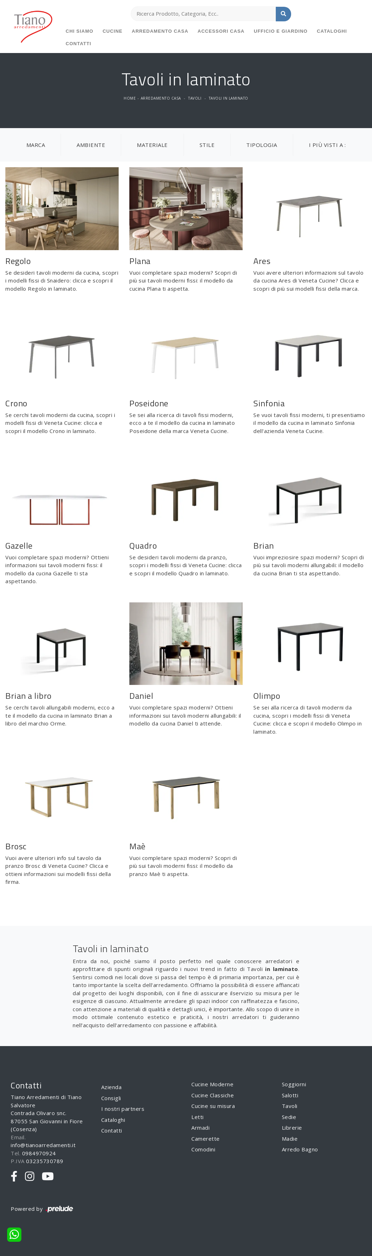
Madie (290, 1138)
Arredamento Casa (160, 31)
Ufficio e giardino (281, 31)
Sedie (289, 1116)
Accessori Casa (221, 31)
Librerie (292, 1127)
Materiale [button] (152, 144)
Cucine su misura (213, 1105)
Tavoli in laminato (228, 98)
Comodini (203, 1149)
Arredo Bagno (300, 1149)
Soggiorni (294, 1084)
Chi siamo (79, 31)
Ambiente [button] (91, 144)
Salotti (290, 1095)
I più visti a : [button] (327, 144)
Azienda (111, 1087)
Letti (197, 1116)
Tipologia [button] (261, 144)
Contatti (78, 43)
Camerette (205, 1138)
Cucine (113, 31)
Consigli (111, 1098)
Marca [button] (35, 144)
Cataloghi (332, 31)
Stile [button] (207, 144)
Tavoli (194, 98)
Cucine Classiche (212, 1095)
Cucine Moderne (212, 1084)
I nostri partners (123, 1108)
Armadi (200, 1127)
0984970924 (39, 1153)
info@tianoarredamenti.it (43, 1145)
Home (130, 98)
